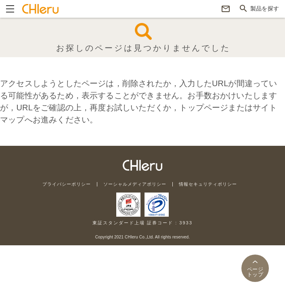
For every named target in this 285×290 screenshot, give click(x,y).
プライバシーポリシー (66, 184)
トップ (255, 272)
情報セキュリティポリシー (208, 184)
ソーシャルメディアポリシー (134, 184)
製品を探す (264, 8)
